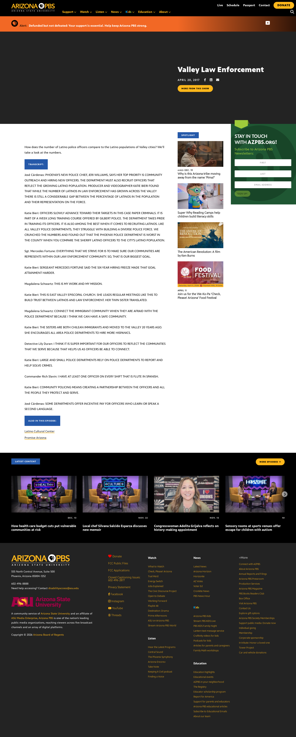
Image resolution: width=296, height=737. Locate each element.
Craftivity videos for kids (206, 635)
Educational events (203, 677)
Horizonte (198, 576)
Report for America (203, 696)
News (116, 12)
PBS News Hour (201, 596)
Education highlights (204, 672)
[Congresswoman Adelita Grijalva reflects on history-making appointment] (186, 478)
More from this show (195, 88)
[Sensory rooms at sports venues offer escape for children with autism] (258, 478)
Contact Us (245, 608)
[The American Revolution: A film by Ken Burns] (200, 224)
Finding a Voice (156, 676)
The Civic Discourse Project (162, 591)
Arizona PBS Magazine (250, 588)
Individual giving (247, 628)
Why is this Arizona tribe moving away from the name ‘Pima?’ (199, 175)
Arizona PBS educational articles (210, 706)
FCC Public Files (118, 563)
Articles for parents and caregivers (211, 645)
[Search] (291, 12)
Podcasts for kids (202, 640)
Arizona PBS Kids (202, 616)
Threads (114, 615)
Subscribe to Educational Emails (210, 711)
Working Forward (157, 601)
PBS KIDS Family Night (205, 625)
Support (69, 12)
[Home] (49, 7)
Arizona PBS (46, 618)
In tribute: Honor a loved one (254, 642)
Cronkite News (201, 591)
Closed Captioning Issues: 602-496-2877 (124, 578)
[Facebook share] (207, 80)
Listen (101, 12)
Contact (264, 5)
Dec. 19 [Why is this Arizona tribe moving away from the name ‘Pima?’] (185, 170)
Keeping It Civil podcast (160, 671)
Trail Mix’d (153, 576)
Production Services (249, 583)
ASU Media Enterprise (24, 618)
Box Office (244, 598)
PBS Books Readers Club (251, 593)
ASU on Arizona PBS (158, 620)
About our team (201, 716)
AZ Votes (198, 581)
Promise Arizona (35, 438)
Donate (115, 556)
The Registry (199, 686)
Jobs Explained (155, 586)
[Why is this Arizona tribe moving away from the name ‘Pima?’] (200, 143)
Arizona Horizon (202, 571)
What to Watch (156, 566)
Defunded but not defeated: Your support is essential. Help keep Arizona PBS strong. (88, 25)
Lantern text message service (208, 630)
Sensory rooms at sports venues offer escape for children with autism (253, 528)
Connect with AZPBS (249, 564)
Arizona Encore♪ (157, 661)
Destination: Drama (158, 610)
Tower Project (246, 647)
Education (146, 12)
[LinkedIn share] (213, 80)
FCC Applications (119, 570)
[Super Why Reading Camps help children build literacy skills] (200, 185)
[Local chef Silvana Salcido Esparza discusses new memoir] (115, 478)
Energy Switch (155, 581)
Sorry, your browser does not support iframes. (88, 88)
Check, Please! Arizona (160, 571)
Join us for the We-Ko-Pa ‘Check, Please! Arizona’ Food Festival (199, 296)
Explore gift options (249, 613)
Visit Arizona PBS (248, 603)
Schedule (233, 5)
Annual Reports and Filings (253, 573)
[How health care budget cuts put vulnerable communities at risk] (43, 478)
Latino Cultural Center (40, 431)
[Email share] (219, 80)
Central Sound (155, 652)
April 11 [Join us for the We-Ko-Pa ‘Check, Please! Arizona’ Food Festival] (182, 290)
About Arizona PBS (249, 569)
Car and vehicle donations (252, 652)
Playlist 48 (153, 605)
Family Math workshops (206, 650)
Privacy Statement (119, 587)
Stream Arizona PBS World (162, 625)
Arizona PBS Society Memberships (256, 618)
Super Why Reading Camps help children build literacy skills (199, 214)
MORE (270, 462)
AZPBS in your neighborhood (208, 681)
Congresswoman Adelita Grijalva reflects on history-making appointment (186, 528)
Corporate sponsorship (251, 637)
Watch (86, 12)
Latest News (199, 566)
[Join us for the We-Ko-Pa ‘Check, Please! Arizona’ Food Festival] (200, 263)
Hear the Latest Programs (161, 647)
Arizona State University (55, 613)
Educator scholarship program (209, 691)
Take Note (153, 666)
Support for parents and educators (211, 701)
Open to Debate (156, 596)
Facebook (115, 594)
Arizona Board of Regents (48, 634)
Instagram (116, 601)
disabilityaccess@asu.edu (63, 588)
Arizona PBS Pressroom (251, 578)
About (165, 12)
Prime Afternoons (157, 615)
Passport (249, 5)
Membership (245, 632)
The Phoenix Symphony (160, 657)
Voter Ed (198, 586)
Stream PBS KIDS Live (204, 621)
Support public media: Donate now (257, 623)
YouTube (115, 608)
